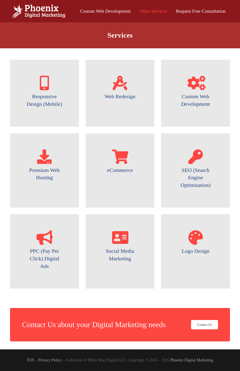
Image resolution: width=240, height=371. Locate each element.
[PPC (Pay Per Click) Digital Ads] (44, 237)
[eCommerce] (120, 156)
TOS (30, 360)
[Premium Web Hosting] (44, 156)
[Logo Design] (195, 237)
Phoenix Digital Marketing (191, 360)
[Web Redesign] (120, 83)
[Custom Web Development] (195, 83)
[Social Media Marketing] (120, 237)
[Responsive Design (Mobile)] (44, 83)
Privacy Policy (50, 360)
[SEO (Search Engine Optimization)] (195, 156)
